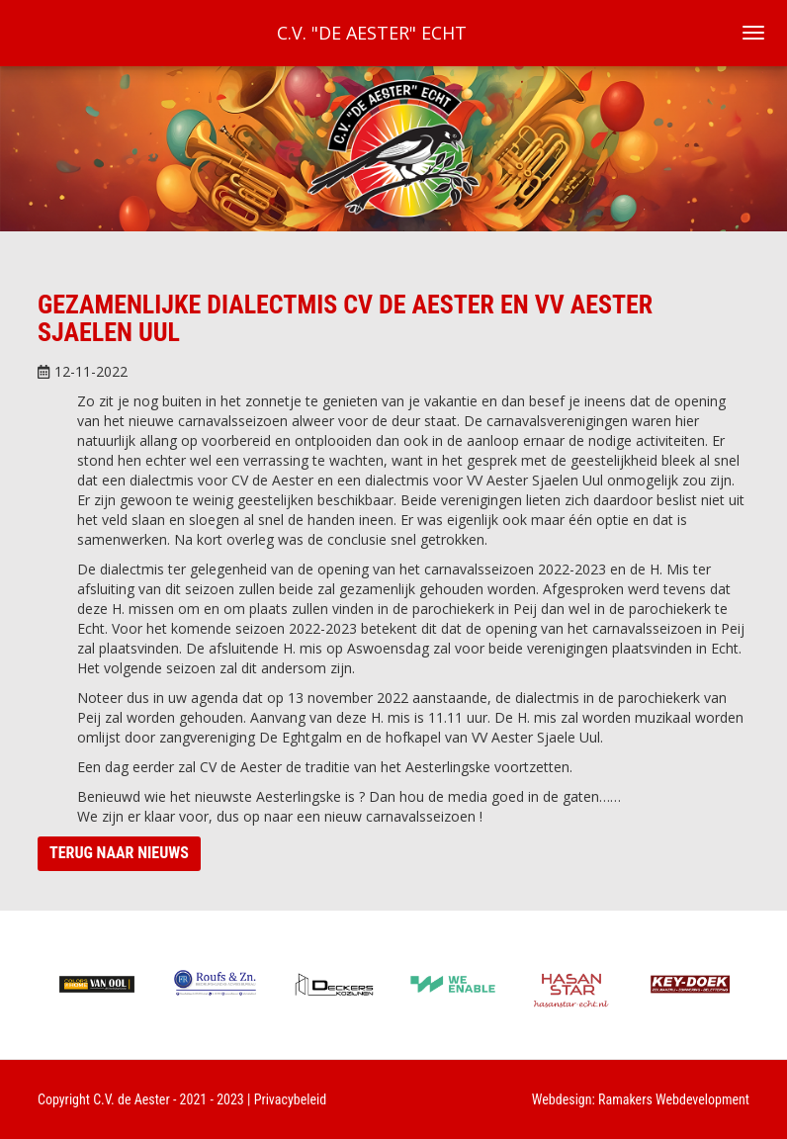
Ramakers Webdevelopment (673, 1099)
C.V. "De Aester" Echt (372, 32)
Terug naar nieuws (119, 852)
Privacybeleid (290, 1099)
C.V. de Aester (131, 1099)
